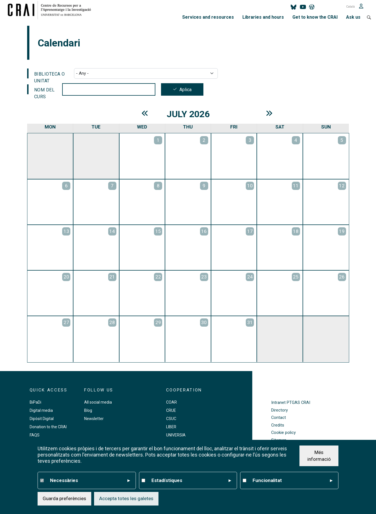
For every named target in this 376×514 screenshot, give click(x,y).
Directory (279, 410)
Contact (278, 417)
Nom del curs (44, 90)
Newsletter (94, 418)
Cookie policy (283, 432)
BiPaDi (35, 402)
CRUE (171, 410)
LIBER (171, 427)
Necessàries (90, 480)
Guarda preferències (64, 498)
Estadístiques (191, 480)
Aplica (185, 89)
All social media (98, 402)
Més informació (319, 455)
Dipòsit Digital (42, 418)
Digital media (41, 410)
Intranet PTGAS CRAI (290, 402)
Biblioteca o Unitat (49, 74)
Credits (277, 425)
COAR (171, 402)
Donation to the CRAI (48, 427)
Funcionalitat (292, 480)
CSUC (171, 418)
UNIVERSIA (176, 435)
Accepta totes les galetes (126, 498)
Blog (88, 410)
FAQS (35, 435)
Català (350, 6)
